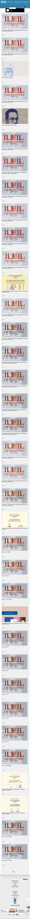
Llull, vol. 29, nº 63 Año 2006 (7, 765)
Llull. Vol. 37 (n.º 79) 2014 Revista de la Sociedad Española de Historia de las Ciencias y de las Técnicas (14, 457)
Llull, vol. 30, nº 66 (5, 670)
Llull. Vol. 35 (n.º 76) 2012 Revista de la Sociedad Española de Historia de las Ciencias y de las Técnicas (14, 505)
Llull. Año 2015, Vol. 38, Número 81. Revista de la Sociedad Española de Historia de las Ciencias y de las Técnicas (14, 434)
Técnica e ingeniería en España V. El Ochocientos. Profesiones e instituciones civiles (13, 813)
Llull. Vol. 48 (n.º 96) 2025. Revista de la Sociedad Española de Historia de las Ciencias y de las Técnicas (15, 54)
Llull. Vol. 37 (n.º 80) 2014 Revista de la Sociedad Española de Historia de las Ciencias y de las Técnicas (14, 481)
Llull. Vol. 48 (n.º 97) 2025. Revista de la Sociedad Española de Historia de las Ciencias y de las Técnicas (15, 31)
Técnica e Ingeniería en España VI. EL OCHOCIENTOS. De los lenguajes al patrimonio (15, 529)
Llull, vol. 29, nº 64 (5, 741)
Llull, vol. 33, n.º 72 (5, 575)
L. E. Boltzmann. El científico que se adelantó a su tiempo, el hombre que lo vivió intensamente (15, 623)
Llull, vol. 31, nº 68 (5, 718)
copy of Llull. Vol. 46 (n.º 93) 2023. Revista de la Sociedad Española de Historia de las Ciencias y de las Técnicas (14, 173)
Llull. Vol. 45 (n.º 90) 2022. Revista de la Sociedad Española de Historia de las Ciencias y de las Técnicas (15, 220)
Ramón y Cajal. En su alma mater (7, 77)
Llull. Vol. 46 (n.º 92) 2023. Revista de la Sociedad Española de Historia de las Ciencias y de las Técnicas (15, 197)
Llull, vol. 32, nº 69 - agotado (7, 599)
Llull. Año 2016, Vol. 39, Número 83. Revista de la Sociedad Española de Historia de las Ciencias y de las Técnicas (14, 410)
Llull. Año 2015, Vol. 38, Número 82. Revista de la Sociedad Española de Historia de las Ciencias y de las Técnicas (14, 386)
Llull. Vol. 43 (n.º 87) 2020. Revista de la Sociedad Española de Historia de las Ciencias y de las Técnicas (15, 339)
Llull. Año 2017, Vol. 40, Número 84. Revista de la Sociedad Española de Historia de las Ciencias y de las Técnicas (14, 363)
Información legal (15, 895)
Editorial (15, 894)
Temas (15, 883)
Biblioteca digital (15, 886)
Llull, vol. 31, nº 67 (5, 694)
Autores (15, 885)
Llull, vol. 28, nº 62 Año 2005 (7, 836)
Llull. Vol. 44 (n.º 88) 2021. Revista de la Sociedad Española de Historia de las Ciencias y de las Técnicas (15, 315)
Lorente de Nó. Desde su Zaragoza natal (9, 125)
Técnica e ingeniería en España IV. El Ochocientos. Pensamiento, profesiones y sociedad (13, 790)
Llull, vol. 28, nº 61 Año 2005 (7, 860)
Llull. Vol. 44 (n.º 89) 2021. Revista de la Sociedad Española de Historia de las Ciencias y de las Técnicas (15, 268)
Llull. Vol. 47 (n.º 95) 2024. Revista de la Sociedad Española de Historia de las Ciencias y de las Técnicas (15, 102)
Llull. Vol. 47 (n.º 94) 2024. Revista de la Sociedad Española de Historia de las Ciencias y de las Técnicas (15, 149)
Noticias (15, 892)
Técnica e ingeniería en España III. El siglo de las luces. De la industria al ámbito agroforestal (15, 291)
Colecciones (15, 882)
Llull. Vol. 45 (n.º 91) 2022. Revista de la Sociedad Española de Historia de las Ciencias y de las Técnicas (15, 244)
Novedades (15, 891)
